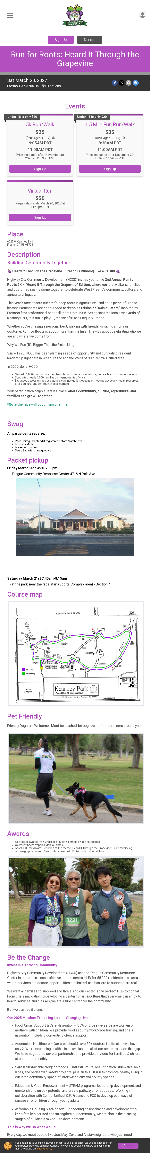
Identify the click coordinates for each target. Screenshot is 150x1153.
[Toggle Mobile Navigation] (10, 16)
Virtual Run (40, 191)
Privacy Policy (44, 1148)
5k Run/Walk (40, 124)
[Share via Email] (128, 83)
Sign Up (61, 40)
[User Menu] (142, 14)
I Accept (128, 1146)
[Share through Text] (136, 83)
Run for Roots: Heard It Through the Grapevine (75, 59)
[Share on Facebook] (115, 83)
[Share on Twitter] (122, 83)
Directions (53, 86)
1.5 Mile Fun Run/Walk (110, 124)
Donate (89, 40)
